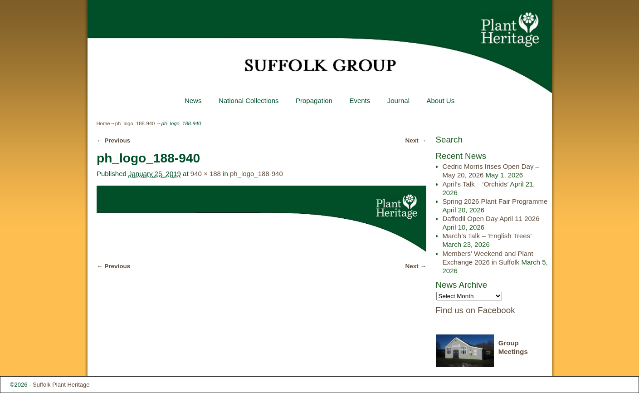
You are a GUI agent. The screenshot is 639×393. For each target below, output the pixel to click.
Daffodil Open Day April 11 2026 (491, 218)
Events (359, 100)
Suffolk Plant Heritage (61, 384)
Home (103, 123)
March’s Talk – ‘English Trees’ (487, 236)
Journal (398, 100)
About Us (440, 100)
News (193, 100)
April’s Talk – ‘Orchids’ (476, 184)
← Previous (113, 140)
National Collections (249, 100)
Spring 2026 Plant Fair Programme (495, 201)
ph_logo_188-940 (135, 123)
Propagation (314, 100)
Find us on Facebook (475, 310)
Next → (416, 140)
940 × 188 (205, 173)
